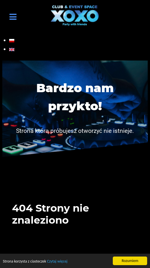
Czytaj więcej (57, 261)
